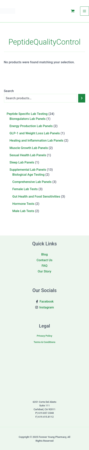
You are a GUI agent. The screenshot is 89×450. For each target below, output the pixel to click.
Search (9, 91)
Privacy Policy (44, 335)
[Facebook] (44, 301)
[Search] (81, 98)
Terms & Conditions (44, 342)
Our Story (44, 271)
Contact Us (45, 260)
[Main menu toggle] (84, 11)
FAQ (44, 265)
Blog (44, 254)
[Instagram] (44, 307)
